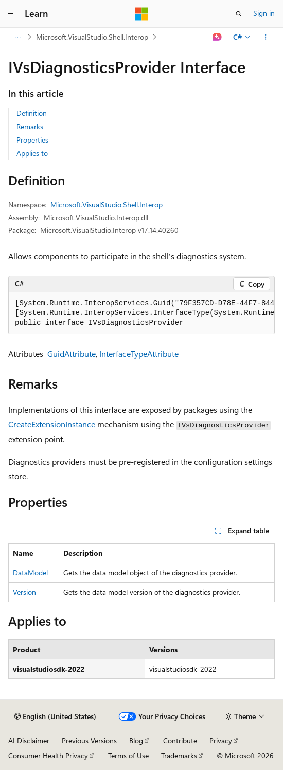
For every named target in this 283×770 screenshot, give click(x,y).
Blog (136, 740)
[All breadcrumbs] (17, 37)
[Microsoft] (141, 14)
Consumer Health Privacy (48, 755)
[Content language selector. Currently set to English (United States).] (55, 716)
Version (24, 592)
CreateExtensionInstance (51, 423)
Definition (31, 113)
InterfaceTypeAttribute (139, 353)
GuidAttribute (71, 353)
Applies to (32, 153)
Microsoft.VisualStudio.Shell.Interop (92, 37)
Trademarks (179, 755)
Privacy (220, 740)
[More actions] (266, 37)
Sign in (264, 13)
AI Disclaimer (28, 740)
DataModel (30, 572)
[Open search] (238, 14)
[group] (141, 313)
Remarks (29, 126)
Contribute (180, 740)
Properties (32, 140)
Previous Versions (89, 740)
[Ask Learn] (217, 37)
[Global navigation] (10, 14)
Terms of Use (128, 755)
